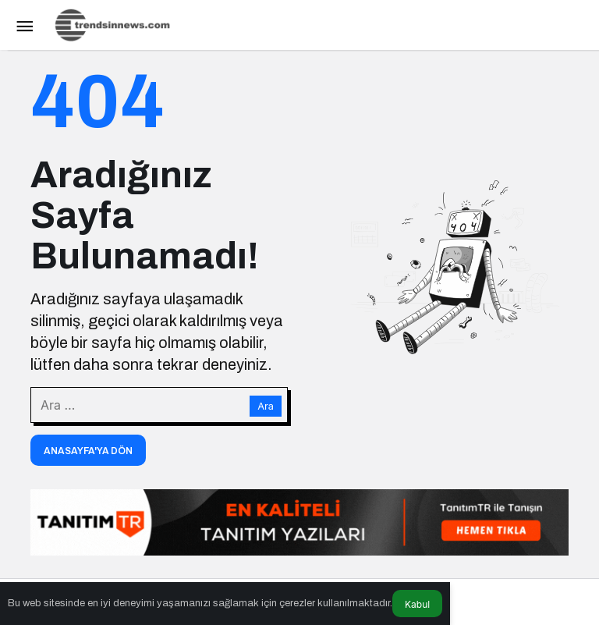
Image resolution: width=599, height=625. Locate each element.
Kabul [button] (417, 604)
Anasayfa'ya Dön (88, 451)
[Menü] (24, 24)
